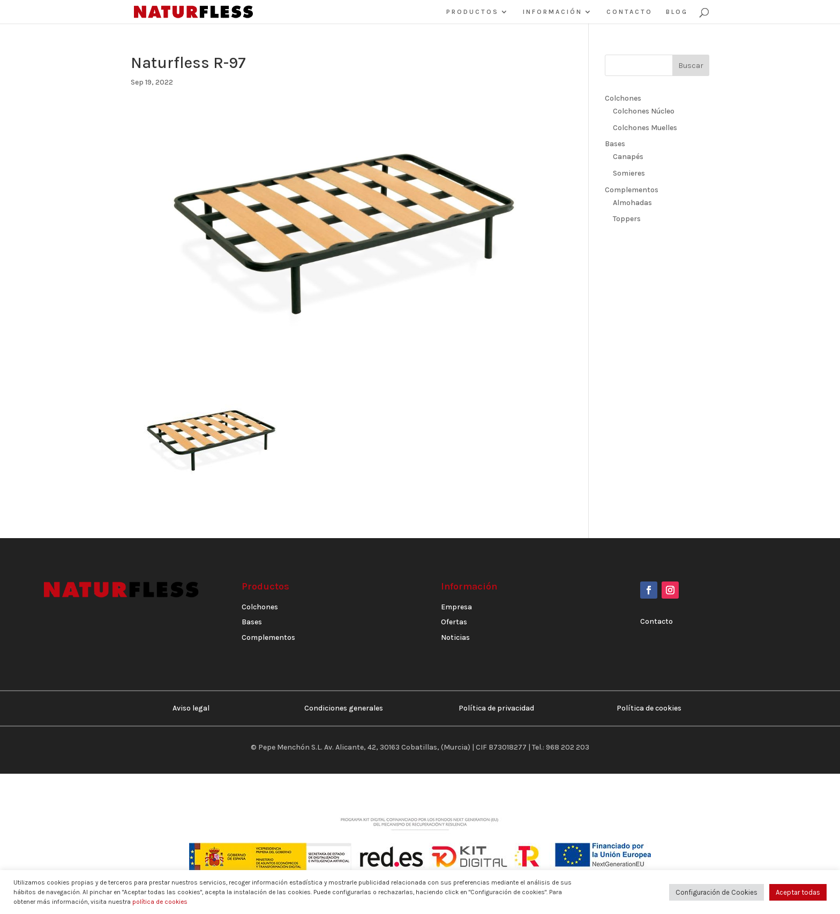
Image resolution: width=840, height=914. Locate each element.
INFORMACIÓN (552, 12)
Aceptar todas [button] (798, 892)
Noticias (455, 637)
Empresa (456, 606)
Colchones (623, 98)
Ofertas (454, 621)
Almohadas (632, 202)
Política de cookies (649, 708)
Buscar (690, 65)
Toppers (627, 218)
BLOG (677, 12)
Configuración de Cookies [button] (717, 892)
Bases (615, 143)
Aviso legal (190, 708)
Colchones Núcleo (643, 111)
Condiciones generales (343, 708)
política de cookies (160, 901)
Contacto (656, 621)
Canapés (628, 156)
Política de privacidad (496, 708)
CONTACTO (629, 12)
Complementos (631, 189)
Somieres (629, 173)
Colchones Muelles (645, 127)
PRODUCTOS (472, 12)
